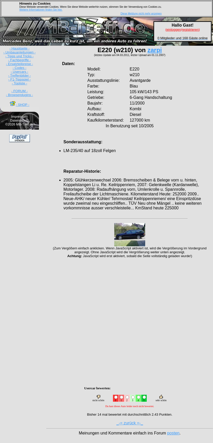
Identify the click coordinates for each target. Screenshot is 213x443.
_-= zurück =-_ (129, 423)
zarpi (155, 49)
